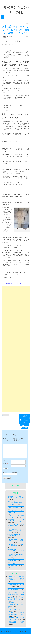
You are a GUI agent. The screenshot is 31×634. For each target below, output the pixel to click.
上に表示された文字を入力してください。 (13, 472)
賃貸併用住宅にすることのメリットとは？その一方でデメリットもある (16, 604)
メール (5, 463)
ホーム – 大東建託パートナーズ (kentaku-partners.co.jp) (15, 283)
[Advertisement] (16, 349)
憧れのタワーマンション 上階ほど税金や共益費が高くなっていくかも (16, 609)
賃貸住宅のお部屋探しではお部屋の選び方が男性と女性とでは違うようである (16, 594)
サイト (4, 466)
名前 (5, 460)
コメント (6, 443)
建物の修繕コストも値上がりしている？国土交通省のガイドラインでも (16, 614)
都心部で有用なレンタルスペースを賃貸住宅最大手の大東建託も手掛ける (16, 584)
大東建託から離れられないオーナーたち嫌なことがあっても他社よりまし (16, 551)
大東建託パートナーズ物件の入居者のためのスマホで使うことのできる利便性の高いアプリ (16, 578)
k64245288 (6, 415)
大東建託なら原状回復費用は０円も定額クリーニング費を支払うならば (16, 541)
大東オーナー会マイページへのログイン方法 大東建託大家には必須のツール (16, 502)
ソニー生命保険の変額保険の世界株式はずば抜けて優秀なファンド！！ (16, 531)
